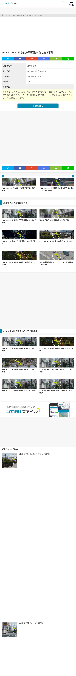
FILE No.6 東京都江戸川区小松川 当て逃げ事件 (18, 242)
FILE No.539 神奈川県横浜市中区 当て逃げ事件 (56, 349)
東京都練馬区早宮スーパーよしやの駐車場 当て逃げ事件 (56, 263)
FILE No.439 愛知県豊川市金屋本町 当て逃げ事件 (18, 371)
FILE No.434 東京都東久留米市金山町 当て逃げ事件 (18, 263)
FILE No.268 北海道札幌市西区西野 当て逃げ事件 (56, 371)
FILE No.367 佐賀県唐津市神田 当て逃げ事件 (18, 390)
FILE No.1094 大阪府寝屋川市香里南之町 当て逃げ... (56, 392)
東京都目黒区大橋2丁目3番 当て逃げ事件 (54, 220)
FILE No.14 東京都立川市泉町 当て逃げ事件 (56, 241)
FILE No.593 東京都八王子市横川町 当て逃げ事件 (18, 221)
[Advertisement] (28, 32)
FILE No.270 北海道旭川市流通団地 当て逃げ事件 (18, 349)
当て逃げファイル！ (11, 3)
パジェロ (7, 331)
